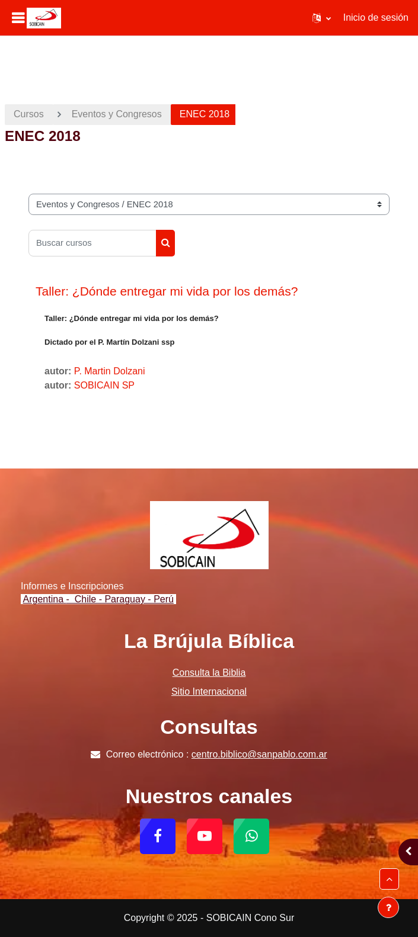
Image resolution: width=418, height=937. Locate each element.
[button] (322, 18)
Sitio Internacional (209, 691)
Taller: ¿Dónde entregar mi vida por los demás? (167, 291)
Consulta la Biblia (209, 673)
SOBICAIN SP (104, 385)
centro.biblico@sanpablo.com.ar (259, 754)
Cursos (29, 114)
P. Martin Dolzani (109, 371)
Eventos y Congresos (117, 114)
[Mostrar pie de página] (388, 907)
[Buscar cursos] (92, 243)
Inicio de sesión (376, 17)
